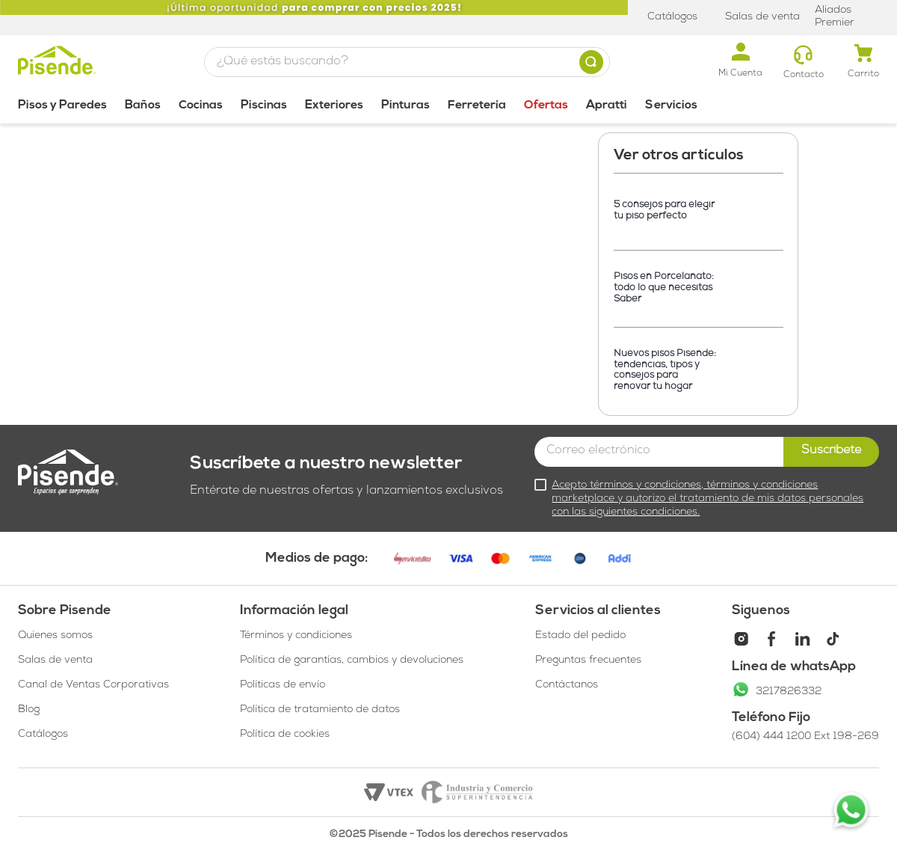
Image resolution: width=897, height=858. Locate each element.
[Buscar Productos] (594, 62)
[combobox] (407, 62)
